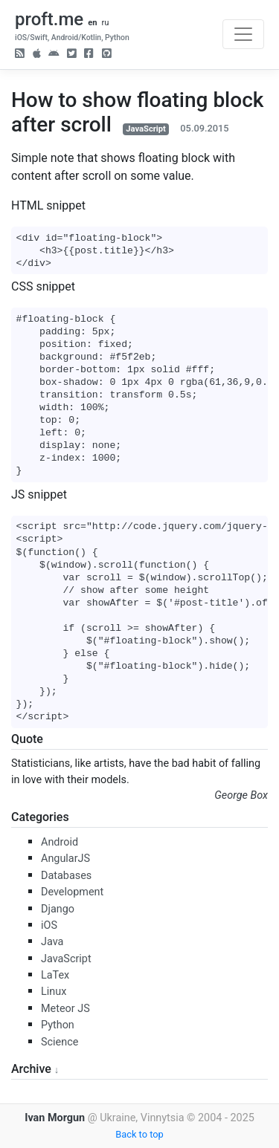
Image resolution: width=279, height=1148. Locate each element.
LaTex (55, 975)
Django (57, 909)
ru (105, 22)
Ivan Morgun (55, 1118)
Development (72, 892)
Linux (53, 991)
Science (59, 1042)
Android (59, 842)
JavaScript (146, 129)
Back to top (139, 1134)
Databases (66, 875)
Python (57, 1025)
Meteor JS (65, 1008)
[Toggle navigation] (243, 34)
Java (52, 941)
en (92, 22)
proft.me (49, 19)
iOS (49, 925)
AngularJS (65, 858)
